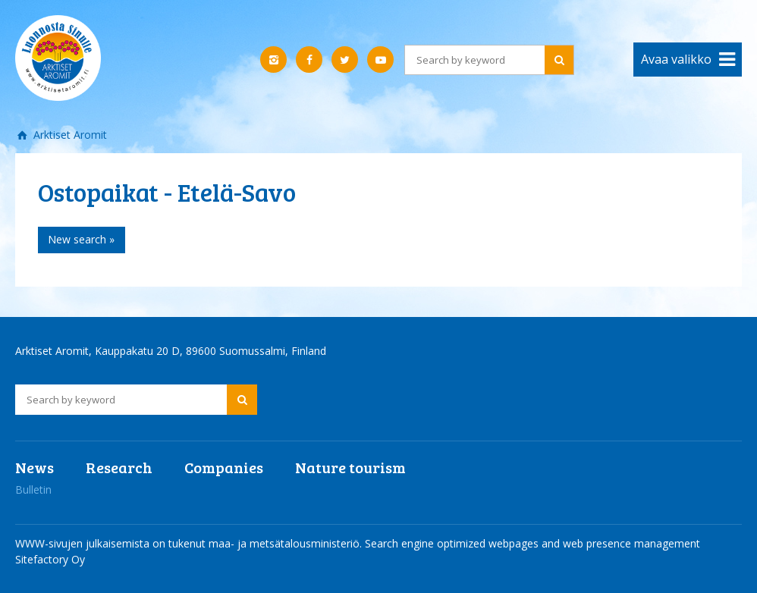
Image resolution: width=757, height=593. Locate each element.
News (34, 467)
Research (119, 467)
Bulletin (33, 489)
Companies (223, 467)
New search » (81, 239)
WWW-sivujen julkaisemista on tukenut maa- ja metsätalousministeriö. (190, 543)
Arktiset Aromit (68, 134)
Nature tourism (350, 467)
